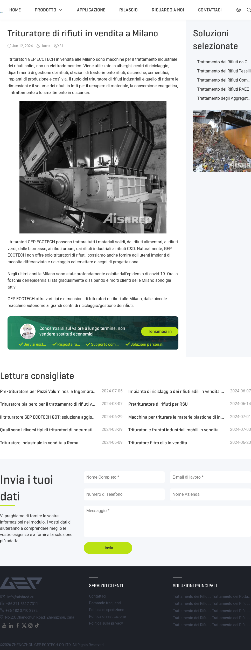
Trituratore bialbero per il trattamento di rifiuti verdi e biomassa (48, 404)
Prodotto (45, 10)
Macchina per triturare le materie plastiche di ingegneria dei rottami (176, 417)
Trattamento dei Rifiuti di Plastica (200, 625)
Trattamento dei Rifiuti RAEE (223, 89)
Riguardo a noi (168, 10)
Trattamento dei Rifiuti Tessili (224, 71)
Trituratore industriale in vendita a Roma (39, 443)
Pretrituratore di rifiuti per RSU (158, 404)
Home (15, 10)
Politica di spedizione (106, 610)
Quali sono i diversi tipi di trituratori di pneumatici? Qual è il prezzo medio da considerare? (48, 430)
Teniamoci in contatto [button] (160, 332)
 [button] (238, 10)
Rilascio (128, 10)
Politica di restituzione (107, 616)
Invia (109, 547)
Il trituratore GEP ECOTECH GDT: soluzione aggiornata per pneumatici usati (48, 417)
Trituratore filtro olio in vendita (157, 443)
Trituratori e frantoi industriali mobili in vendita (173, 430)
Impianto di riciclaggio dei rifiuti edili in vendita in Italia (176, 391)
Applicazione (91, 10)
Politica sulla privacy (106, 623)
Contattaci (210, 10)
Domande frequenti (105, 603)
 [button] (249, 10)
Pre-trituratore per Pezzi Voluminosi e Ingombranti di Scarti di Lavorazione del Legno (48, 391)
